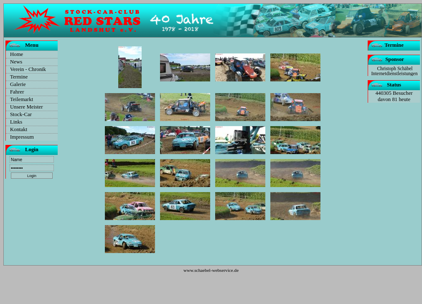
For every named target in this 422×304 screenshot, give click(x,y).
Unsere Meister (26, 107)
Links (16, 122)
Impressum (22, 137)
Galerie (18, 84)
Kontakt (18, 129)
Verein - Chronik (28, 69)
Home (16, 54)
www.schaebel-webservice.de (211, 270)
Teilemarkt (21, 99)
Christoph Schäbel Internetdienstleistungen (394, 71)
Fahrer (17, 92)
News (16, 62)
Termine (19, 77)
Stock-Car (21, 114)
